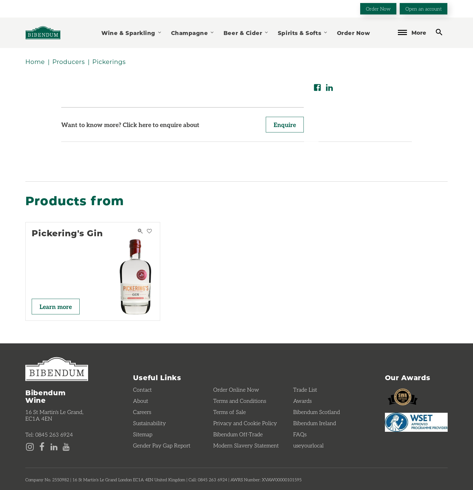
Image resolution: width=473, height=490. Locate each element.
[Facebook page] (41, 446)
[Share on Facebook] (317, 87)
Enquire (285, 124)
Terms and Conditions (239, 401)
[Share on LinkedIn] (329, 87)
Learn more (56, 306)
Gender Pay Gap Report (161, 445)
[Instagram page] (29, 446)
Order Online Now (236, 389)
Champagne (192, 33)
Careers (142, 412)
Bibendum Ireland (314, 423)
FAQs (299, 434)
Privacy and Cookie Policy (245, 423)
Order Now (378, 8)
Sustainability (149, 423)
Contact (142, 389)
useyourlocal (308, 445)
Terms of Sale (229, 412)
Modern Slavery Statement (246, 445)
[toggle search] (439, 32)
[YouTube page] (66, 446)
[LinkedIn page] (54, 446)
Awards (302, 401)
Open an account (423, 8)
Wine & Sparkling (131, 33)
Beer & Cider (246, 33)
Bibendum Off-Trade (238, 434)
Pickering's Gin (67, 233)
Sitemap (142, 434)
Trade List (305, 389)
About (140, 401)
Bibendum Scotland (316, 412)
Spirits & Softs (303, 33)
